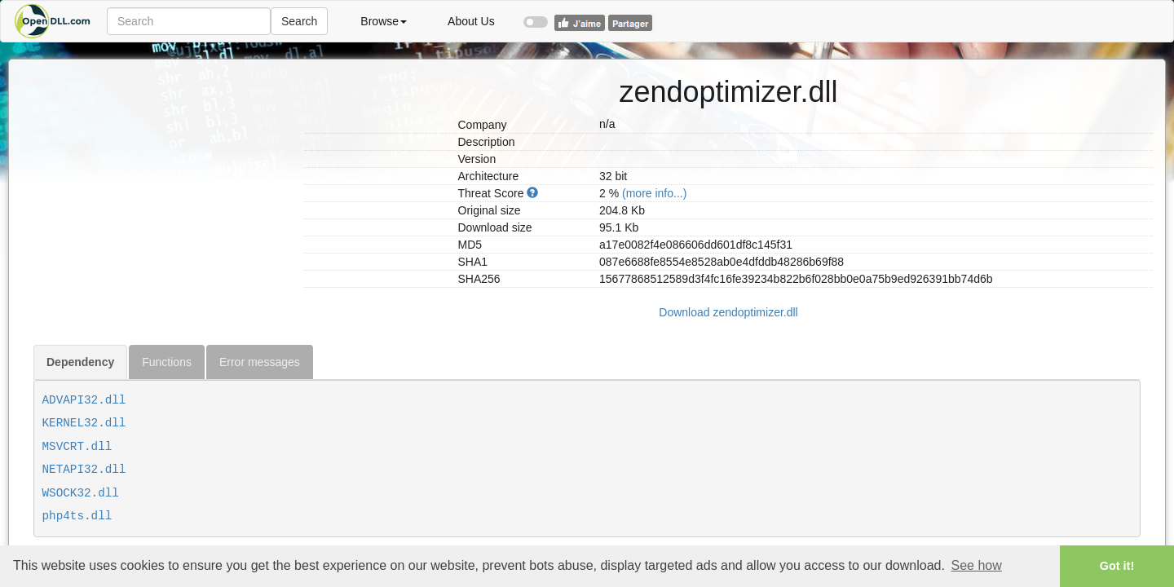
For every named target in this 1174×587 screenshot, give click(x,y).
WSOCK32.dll (80, 493)
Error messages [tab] (259, 362)
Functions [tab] (167, 362)
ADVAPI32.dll (84, 400)
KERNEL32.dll (84, 423)
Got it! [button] (1117, 565)
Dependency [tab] (80, 362)
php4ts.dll (77, 516)
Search (299, 21)
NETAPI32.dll (84, 469)
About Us (471, 21)
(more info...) (654, 193)
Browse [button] (383, 21)
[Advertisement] (162, 161)
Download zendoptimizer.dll (728, 312)
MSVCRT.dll (77, 446)
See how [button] (976, 565)
